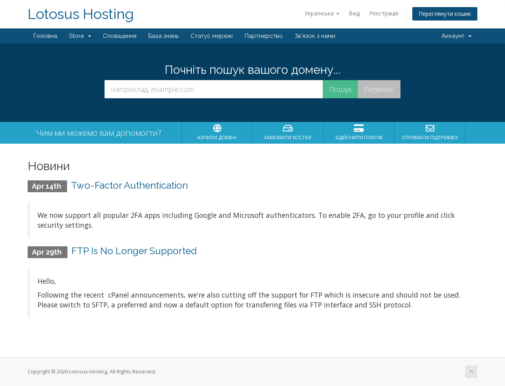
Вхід (354, 13)
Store (80, 35)
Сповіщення (120, 35)
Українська (322, 13)
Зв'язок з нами (315, 35)
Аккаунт (456, 35)
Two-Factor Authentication (129, 185)
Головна (45, 35)
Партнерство (264, 35)
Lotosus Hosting (81, 14)
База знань (163, 35)
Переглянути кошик (445, 13)
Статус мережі (212, 35)
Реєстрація (383, 13)
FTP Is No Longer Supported (134, 251)
